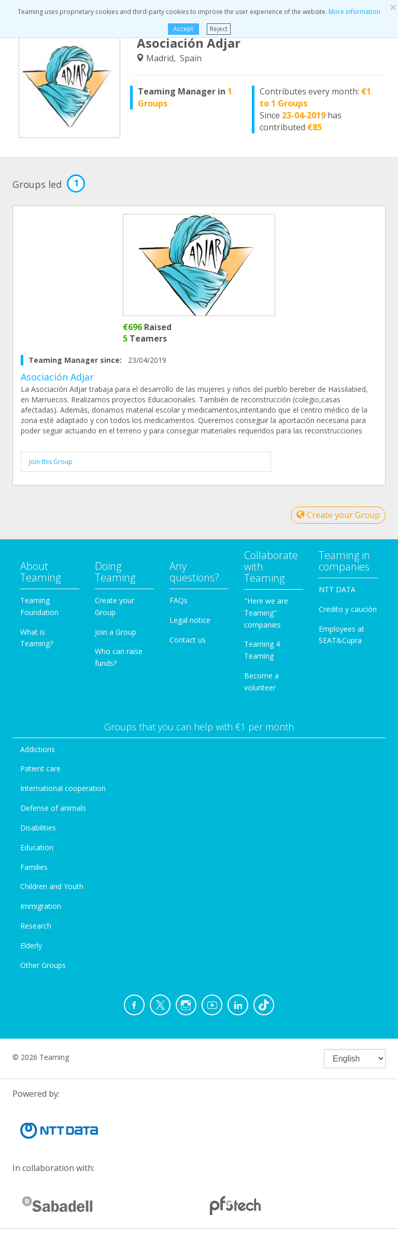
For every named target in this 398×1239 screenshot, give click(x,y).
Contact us (187, 640)
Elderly (31, 945)
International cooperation (63, 788)
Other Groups (43, 965)
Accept (183, 28)
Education (36, 847)
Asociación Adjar (57, 377)
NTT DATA (337, 589)
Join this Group (51, 461)
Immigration (40, 906)
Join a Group (115, 632)
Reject (219, 28)
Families (34, 867)
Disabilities (38, 828)
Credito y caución (348, 609)
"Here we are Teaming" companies (266, 613)
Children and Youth (51, 886)
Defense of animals (53, 808)
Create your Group (338, 515)
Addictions (37, 749)
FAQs (178, 600)
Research (35, 926)
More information (354, 11)
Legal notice (189, 620)
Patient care (40, 768)
